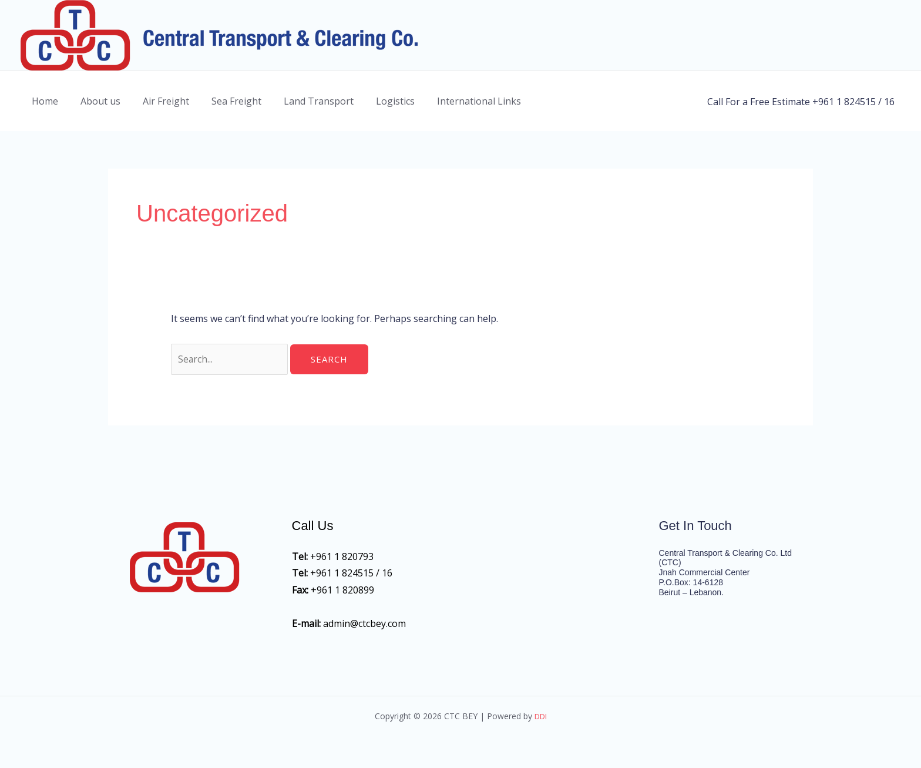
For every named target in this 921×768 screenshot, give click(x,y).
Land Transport (303, 101)
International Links (456, 101)
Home (43, 101)
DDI (540, 717)
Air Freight (157, 101)
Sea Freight (224, 101)
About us (95, 101)
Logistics (376, 101)
